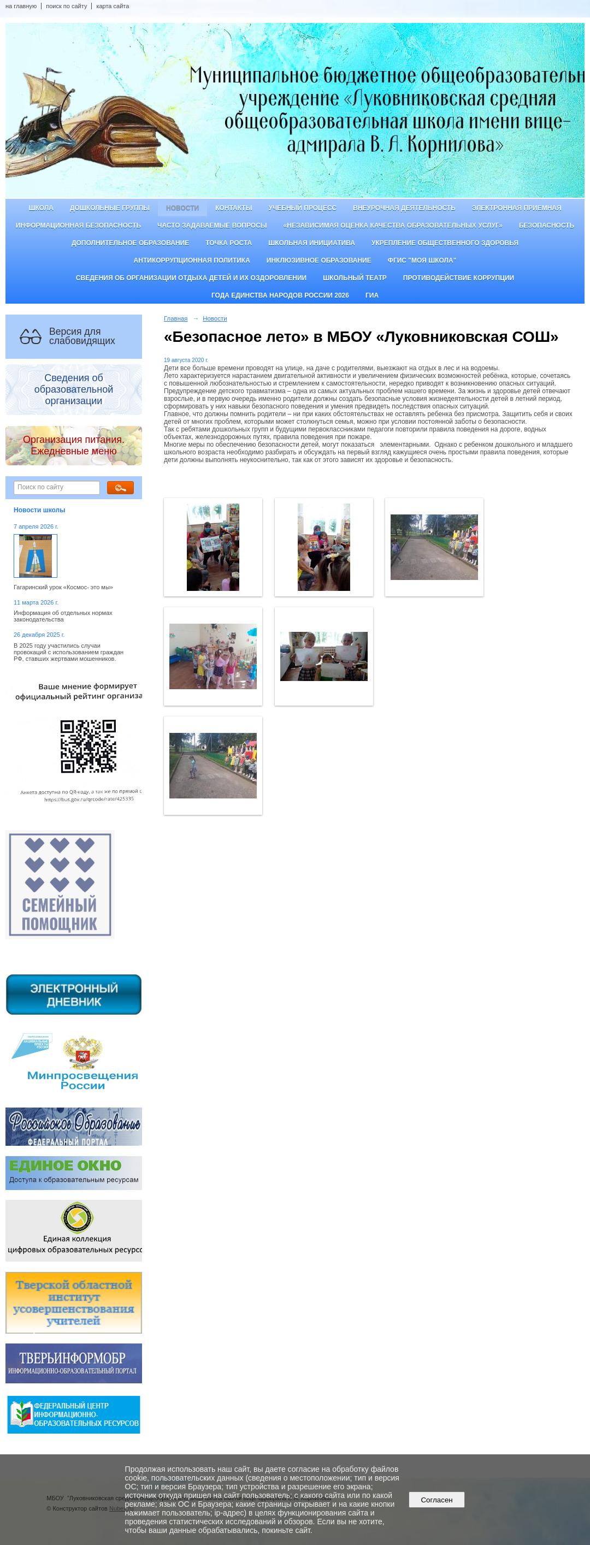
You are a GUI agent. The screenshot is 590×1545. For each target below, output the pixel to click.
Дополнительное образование (130, 243)
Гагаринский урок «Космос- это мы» (63, 587)
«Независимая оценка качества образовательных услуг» (393, 225)
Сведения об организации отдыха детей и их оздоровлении (191, 278)
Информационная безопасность (78, 225)
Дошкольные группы (110, 208)
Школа (41, 208)
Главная (176, 318)
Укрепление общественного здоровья (444, 243)
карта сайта (112, 6)
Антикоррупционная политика (192, 260)
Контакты (233, 208)
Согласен (437, 1500)
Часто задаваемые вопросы (212, 225)
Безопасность (546, 225)
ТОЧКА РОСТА (228, 243)
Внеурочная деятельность (404, 208)
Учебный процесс (302, 208)
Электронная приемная (517, 208)
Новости (182, 208)
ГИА (372, 295)
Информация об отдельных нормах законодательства (63, 616)
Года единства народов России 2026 (280, 295)
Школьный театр (355, 278)
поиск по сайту (66, 6)
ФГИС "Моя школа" (422, 260)
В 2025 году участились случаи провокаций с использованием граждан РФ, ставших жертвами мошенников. (68, 652)
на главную (21, 6)
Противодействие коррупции (458, 278)
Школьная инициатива (311, 243)
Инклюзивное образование (319, 260)
